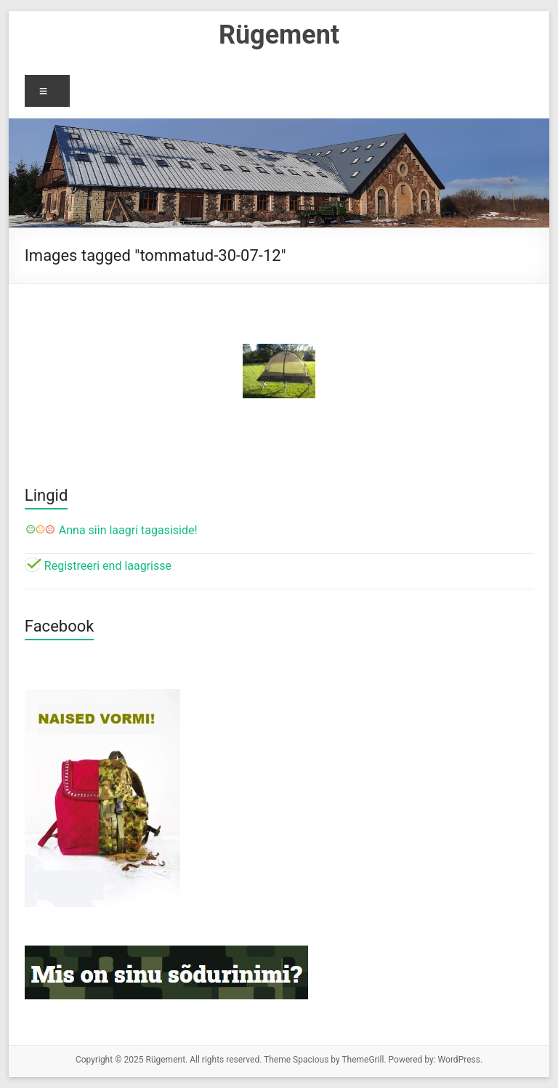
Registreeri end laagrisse (98, 566)
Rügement (279, 35)
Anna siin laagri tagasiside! (111, 530)
